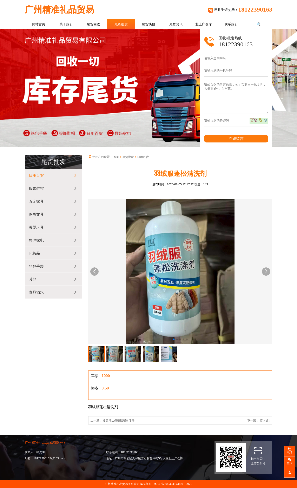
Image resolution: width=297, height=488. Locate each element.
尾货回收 (93, 24)
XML (189, 484)
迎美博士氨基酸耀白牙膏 (118, 420)
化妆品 (53, 253)
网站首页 (38, 24)
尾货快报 (148, 24)
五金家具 (53, 201)
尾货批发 (121, 24)
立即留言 (236, 139)
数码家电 (53, 240)
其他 (53, 279)
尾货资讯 (176, 24)
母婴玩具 (53, 227)
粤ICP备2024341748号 (168, 484)
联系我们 (231, 24)
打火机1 (265, 420)
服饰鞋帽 (53, 188)
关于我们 (66, 24)
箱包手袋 (53, 266)
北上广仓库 (203, 24)
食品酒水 (53, 292)
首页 (116, 157)
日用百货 (53, 175)
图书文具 (53, 214)
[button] (94, 271)
